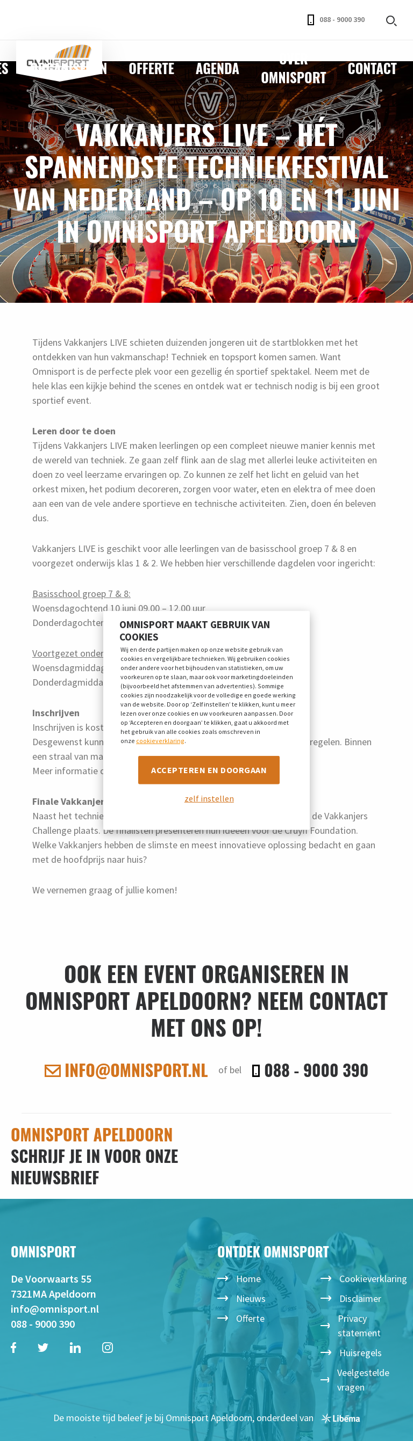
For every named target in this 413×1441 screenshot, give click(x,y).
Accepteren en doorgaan (209, 769)
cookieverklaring (160, 740)
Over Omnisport (293, 67)
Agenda (217, 68)
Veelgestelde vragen (363, 1379)
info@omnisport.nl (126, 1070)
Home (248, 1278)
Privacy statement (359, 1325)
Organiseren (69, 68)
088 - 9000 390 (336, 19)
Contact (372, 68)
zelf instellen (209, 798)
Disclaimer (360, 1298)
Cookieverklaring (373, 1278)
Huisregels (360, 1353)
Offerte (151, 68)
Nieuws (251, 1298)
